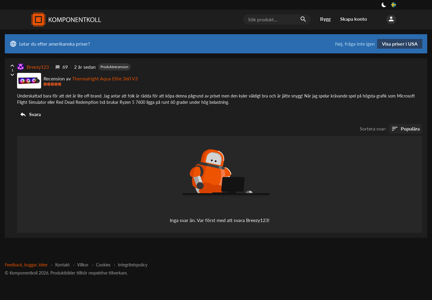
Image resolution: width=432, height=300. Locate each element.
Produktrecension (114, 66)
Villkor (82, 264)
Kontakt (62, 264)
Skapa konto (353, 19)
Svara (30, 114)
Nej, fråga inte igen (355, 43)
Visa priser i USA (400, 43)
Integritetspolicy (132, 264)
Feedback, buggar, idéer (26, 264)
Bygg (325, 19)
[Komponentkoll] (64, 19)
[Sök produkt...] (276, 19)
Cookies (103, 264)
